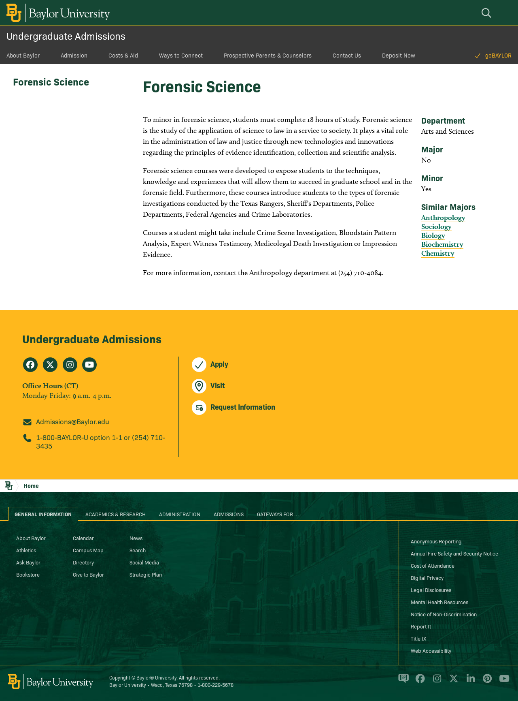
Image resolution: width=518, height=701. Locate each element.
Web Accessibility (431, 650)
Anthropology (443, 217)
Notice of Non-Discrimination (444, 614)
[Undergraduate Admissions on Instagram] (70, 365)
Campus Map (88, 550)
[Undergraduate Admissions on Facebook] (30, 365)
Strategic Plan (146, 574)
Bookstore (28, 574)
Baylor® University (156, 677)
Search (138, 550)
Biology (433, 235)
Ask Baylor (28, 562)
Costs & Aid (123, 55)
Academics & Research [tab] (115, 513)
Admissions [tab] (229, 513)
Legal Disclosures (431, 589)
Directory (83, 562)
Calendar (83, 537)
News (136, 537)
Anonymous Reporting (436, 541)
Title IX (418, 638)
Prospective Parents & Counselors (268, 55)
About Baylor (23, 55)
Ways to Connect (181, 55)
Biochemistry (442, 244)
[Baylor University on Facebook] (418, 682)
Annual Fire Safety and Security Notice (454, 553)
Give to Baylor (88, 574)
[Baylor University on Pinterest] (486, 682)
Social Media (144, 562)
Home (31, 485)
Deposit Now (398, 55)
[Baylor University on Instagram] (435, 682)
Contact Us (347, 55)
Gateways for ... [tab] (278, 513)
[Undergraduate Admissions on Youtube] (89, 365)
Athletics (26, 550)
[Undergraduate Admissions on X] (50, 365)
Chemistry (437, 253)
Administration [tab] (179, 513)
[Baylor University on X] (452, 682)
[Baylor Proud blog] (402, 682)
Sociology (436, 226)
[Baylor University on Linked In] (469, 682)
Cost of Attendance (432, 565)
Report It (421, 626)
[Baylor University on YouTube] (502, 682)
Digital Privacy (427, 577)
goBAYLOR (498, 55)
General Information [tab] (43, 513)
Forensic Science (51, 81)
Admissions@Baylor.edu (72, 421)
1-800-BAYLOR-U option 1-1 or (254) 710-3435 (100, 441)
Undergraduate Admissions (65, 35)
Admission (74, 55)
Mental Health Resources (439, 601)
